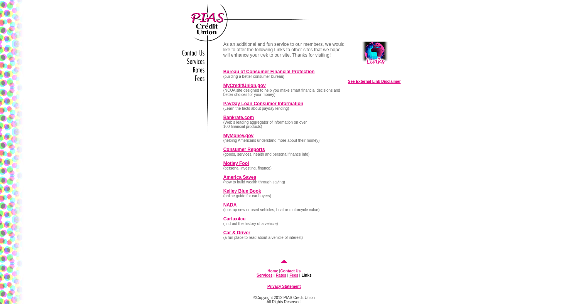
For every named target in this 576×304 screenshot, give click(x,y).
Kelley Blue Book (242, 191)
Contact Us (290, 271)
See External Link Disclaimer (374, 81)
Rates (281, 275)
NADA (230, 205)
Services (264, 275)
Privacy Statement (284, 286)
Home (272, 271)
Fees (293, 275)
